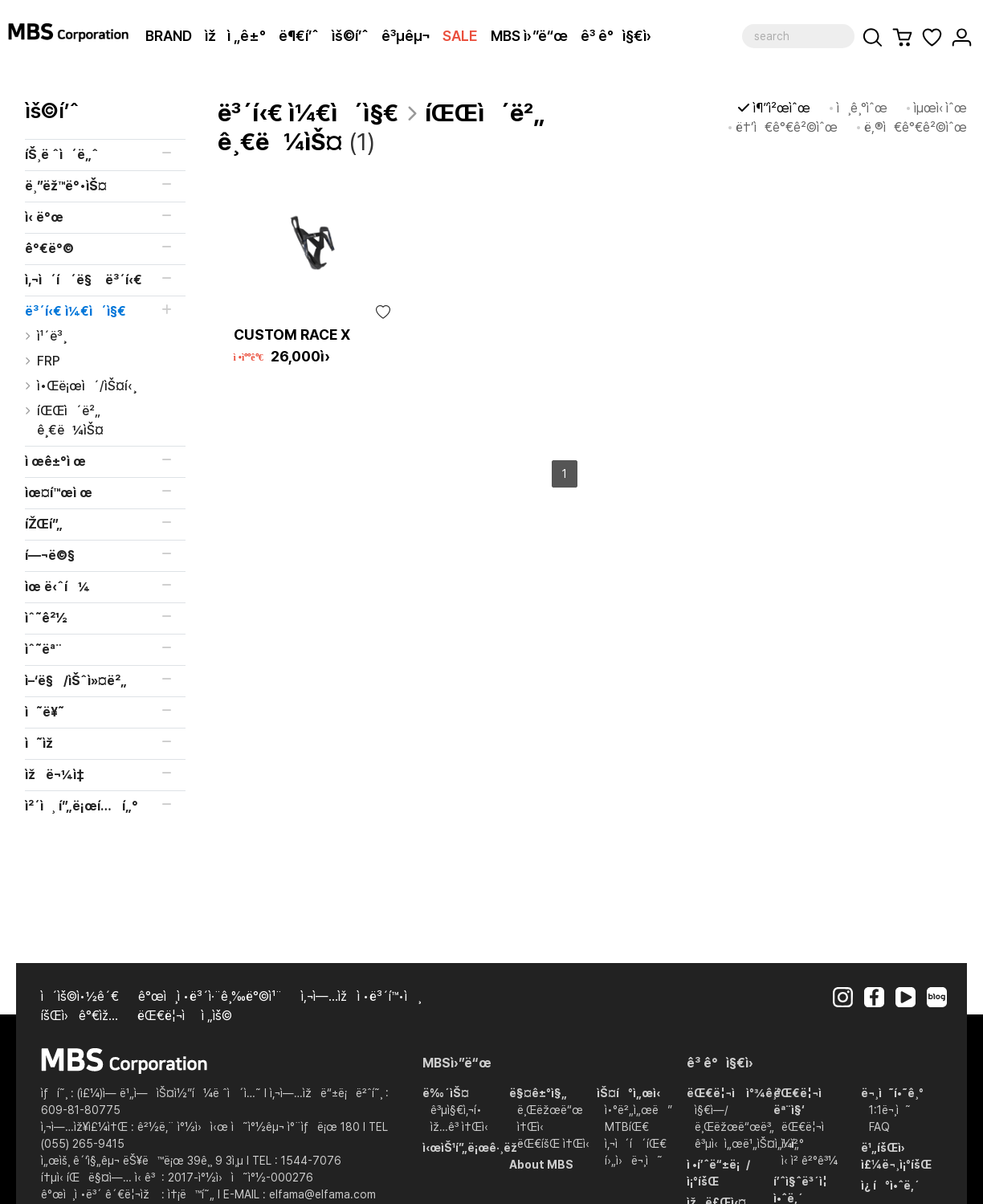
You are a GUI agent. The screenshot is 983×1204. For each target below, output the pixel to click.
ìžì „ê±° (235, 35)
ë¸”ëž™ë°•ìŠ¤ (66, 186)
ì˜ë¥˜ (44, 712)
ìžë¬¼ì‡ (56, 774)
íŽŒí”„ (44, 524)
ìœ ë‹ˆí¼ (57, 586)
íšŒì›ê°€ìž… (79, 1015)
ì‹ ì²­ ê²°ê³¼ (809, 1160)
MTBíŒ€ (627, 1126)
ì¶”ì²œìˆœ (781, 108)
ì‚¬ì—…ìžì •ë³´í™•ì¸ (361, 996)
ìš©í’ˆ (350, 35)
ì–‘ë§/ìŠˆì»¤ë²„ (76, 680)
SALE (460, 35)
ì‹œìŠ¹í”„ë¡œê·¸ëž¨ (472, 1147)
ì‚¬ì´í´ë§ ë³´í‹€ (83, 280)
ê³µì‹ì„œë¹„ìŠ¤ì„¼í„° (749, 1143)
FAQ (879, 1126)
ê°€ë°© (49, 248)
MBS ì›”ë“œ (529, 35)
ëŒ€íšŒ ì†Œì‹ (556, 1143)
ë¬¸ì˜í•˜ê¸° (892, 1093)
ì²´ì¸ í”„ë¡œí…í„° (81, 806)
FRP (48, 361)
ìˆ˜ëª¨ (43, 649)
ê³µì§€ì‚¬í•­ (456, 1110)
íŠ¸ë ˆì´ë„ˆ (62, 154)
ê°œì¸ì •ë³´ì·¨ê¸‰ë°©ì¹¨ (210, 996)
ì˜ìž (44, 743)
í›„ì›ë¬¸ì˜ (634, 1160)
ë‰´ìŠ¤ (445, 1093)
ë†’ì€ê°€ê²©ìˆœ (787, 127)
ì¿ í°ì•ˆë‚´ (890, 1185)
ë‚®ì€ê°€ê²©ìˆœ (915, 127)
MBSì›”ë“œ (457, 1063)
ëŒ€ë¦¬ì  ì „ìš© (184, 1015)
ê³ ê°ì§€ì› (622, 35)
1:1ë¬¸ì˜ (890, 1110)
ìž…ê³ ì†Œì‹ (462, 1126)
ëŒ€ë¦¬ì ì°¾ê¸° (734, 1093)
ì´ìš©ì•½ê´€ (80, 996)
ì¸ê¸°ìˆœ (862, 108)
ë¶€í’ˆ (299, 35)
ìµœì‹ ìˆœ (940, 108)
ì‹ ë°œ (44, 217)
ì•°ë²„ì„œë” (638, 1110)
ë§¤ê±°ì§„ (538, 1093)
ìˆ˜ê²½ (46, 618)
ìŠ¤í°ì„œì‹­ (628, 1093)
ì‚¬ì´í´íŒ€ (636, 1143)
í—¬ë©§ (50, 555)
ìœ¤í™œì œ (58, 492)
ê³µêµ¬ (405, 35)
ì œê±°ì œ (55, 461)
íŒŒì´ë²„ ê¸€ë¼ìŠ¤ (70, 420)
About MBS (541, 1164)
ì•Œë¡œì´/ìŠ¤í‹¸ (87, 386)
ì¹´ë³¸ (52, 336)
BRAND (168, 35)
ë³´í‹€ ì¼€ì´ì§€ (75, 311)
